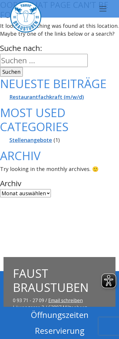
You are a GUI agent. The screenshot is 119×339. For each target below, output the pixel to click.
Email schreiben (65, 300)
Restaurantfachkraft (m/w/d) (46, 96)
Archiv (10, 183)
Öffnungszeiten (60, 314)
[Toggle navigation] (103, 8)
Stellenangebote (30, 139)
